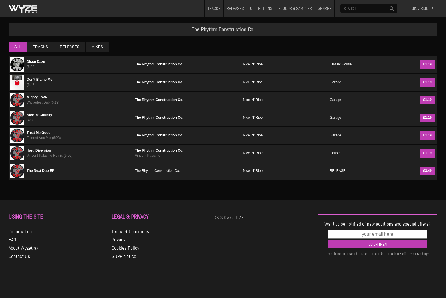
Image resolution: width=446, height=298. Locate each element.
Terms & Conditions (130, 231)
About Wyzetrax (24, 248)
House (335, 153)
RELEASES (235, 8)
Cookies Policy (125, 248)
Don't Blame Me (39, 80)
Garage (335, 82)
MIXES (97, 47)
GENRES (325, 8)
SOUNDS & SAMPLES (295, 8)
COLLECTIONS (261, 8)
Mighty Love (37, 97)
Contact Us (19, 256)
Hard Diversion (39, 150)
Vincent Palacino (147, 156)
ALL (17, 47)
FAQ (12, 239)
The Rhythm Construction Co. (159, 64)
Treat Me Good (38, 133)
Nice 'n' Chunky (39, 115)
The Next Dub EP (40, 171)
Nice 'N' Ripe (253, 64)
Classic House (341, 64)
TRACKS (214, 8)
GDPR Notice (124, 256)
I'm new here (21, 231)
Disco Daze (36, 62)
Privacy (118, 239)
